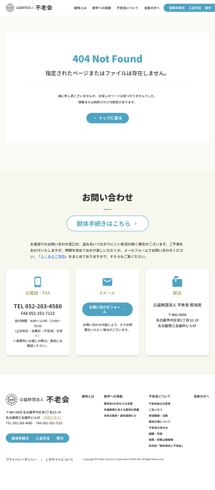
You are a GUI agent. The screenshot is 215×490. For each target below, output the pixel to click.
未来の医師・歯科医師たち (120, 415)
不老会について (127, 7)
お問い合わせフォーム (107, 309)
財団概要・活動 (158, 415)
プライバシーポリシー (21, 459)
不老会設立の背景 (159, 403)
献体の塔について (159, 421)
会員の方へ (152, 7)
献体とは (80, 7)
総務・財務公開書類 (161, 440)
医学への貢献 (101, 7)
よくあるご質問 (53, 256)
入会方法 (195, 7)
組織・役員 (155, 434)
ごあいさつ (155, 409)
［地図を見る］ (52, 417)
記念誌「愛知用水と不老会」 (166, 446)
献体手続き (177, 7)
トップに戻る (107, 118)
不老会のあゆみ (158, 428)
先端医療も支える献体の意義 (121, 409)
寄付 (208, 7)
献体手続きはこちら (108, 223)
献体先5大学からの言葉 (118, 403)
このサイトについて (59, 459)
